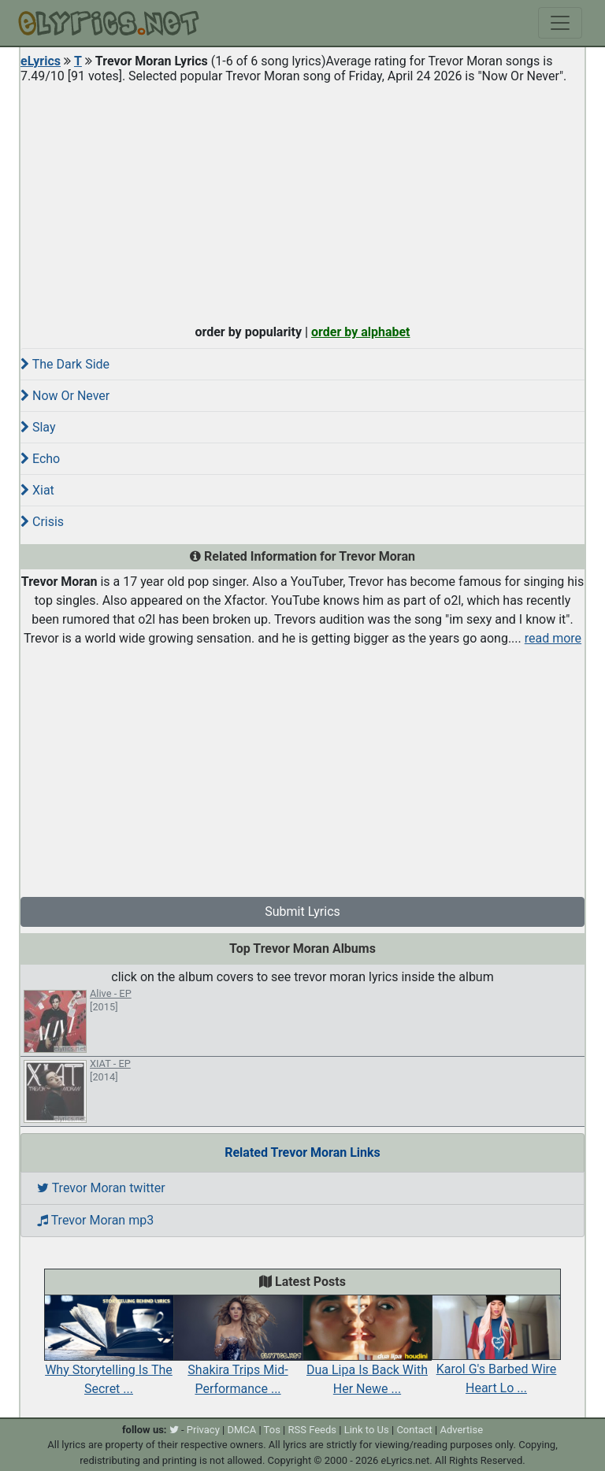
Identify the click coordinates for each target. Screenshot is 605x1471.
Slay (38, 427)
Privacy (203, 1430)
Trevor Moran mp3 (95, 1220)
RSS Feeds (312, 1430)
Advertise (461, 1430)
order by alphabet (360, 331)
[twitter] (174, 1430)
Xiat (37, 490)
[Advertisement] (302, 200)
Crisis (42, 521)
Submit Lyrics (302, 911)
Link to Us (366, 1430)
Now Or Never (64, 395)
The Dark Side (64, 364)
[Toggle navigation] (560, 23)
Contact (414, 1430)
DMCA (241, 1430)
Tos (272, 1430)
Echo (40, 458)
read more (553, 638)
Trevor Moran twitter (101, 1187)
